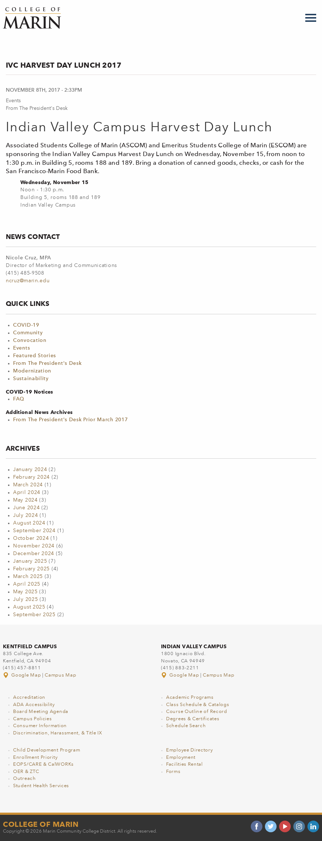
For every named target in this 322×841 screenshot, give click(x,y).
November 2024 (34, 546)
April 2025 (26, 584)
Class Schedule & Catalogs (197, 704)
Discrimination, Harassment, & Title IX (57, 733)
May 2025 (25, 591)
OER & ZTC (26, 771)
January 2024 (30, 469)
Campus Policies (32, 719)
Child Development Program (46, 750)
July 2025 (25, 599)
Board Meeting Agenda (40, 711)
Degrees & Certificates (192, 719)
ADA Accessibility (34, 704)
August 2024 (29, 523)
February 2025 (31, 568)
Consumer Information (40, 726)
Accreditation (29, 697)
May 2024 (25, 500)
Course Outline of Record (196, 711)
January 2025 (30, 561)
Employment (181, 757)
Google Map (22, 675)
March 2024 (28, 484)
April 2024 (26, 492)
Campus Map (60, 675)
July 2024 (25, 515)
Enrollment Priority (35, 757)
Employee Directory (189, 750)
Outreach (24, 778)
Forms (173, 771)
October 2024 (31, 538)
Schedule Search (186, 726)
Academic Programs (190, 697)
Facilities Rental (184, 764)
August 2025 (29, 607)
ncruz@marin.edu (28, 280)
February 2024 (31, 477)
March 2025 (28, 576)
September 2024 (34, 530)
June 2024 (26, 507)
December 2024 (33, 553)
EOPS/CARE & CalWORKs (43, 764)
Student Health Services (41, 786)
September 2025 (34, 614)
